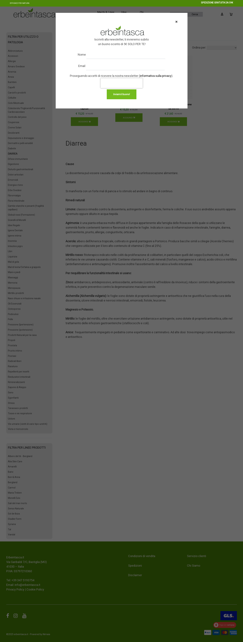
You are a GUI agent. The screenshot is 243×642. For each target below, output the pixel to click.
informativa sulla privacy (156, 76)
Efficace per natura (19, 3)
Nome (85, 54)
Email (84, 66)
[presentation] (121, 83)
